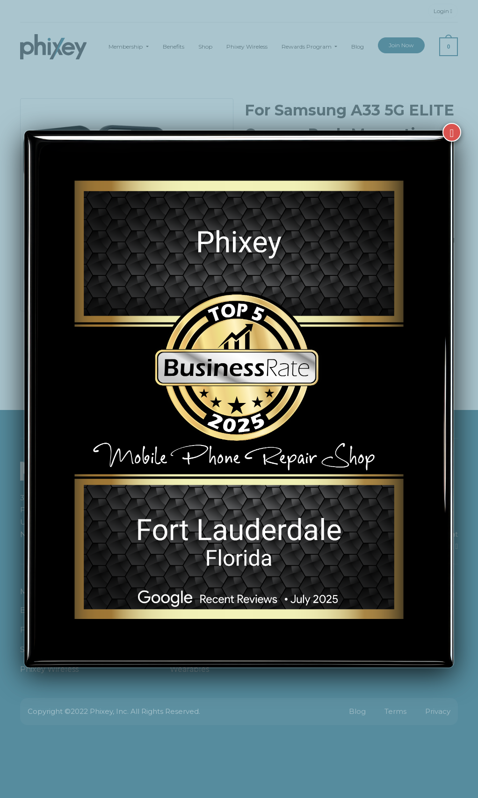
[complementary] (410, 746)
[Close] (451, 132)
